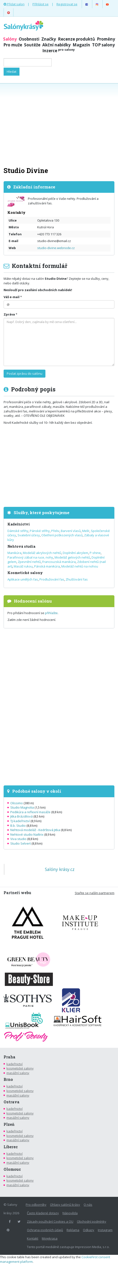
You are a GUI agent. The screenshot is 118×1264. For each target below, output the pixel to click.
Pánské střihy (40, 531)
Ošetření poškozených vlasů (62, 535)
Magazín (81, 45)
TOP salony (103, 45)
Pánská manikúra (47, 566)
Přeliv (55, 531)
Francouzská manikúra (59, 562)
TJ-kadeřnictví (20, 821)
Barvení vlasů (71, 531)
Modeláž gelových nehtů (72, 557)
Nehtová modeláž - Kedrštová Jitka (35, 830)
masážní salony (17, 1073)
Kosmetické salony (25, 572)
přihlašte (51, 613)
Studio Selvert (20, 843)
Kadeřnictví (18, 524)
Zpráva (9, 314)
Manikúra (14, 553)
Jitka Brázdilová (21, 816)
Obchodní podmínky (91, 1221)
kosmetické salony (20, 1068)
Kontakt (32, 1238)
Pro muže (12, 45)
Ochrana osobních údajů (45, 1230)
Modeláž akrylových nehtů (42, 553)
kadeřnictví (14, 1064)
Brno (8, 1079)
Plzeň (9, 1124)
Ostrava (11, 1101)
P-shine (95, 553)
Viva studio (18, 839)
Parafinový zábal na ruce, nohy (30, 557)
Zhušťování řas (77, 579)
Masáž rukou (23, 566)
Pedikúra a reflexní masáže (30, 812)
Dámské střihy (17, 531)
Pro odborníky (36, 1204)
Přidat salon (14, 4)
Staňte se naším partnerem (94, 893)
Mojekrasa (49, 1238)
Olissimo (16, 803)
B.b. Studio (18, 825)
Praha (9, 1057)
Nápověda (70, 1213)
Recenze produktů (76, 39)
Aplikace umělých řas (22, 579)
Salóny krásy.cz (60, 869)
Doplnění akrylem (75, 553)
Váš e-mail (11, 297)
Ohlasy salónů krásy (65, 1204)
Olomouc (12, 1169)
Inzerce (58, 50)
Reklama (73, 1230)
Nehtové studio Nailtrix (26, 834)
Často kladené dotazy (43, 1213)
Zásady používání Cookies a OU (50, 1221)
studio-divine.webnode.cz (56, 248)
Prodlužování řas (51, 579)
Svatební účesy (29, 535)
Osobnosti (29, 39)
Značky (48, 39)
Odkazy (88, 1230)
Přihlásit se (40, 4)
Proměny (106, 39)
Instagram (105, 1230)
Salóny (10, 39)
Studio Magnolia (22, 807)
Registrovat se (66, 4)
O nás (88, 1204)
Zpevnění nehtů (29, 562)
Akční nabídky (56, 45)
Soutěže (32, 45)
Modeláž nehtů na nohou (79, 566)
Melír (85, 531)
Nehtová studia (21, 546)
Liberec (11, 1146)
